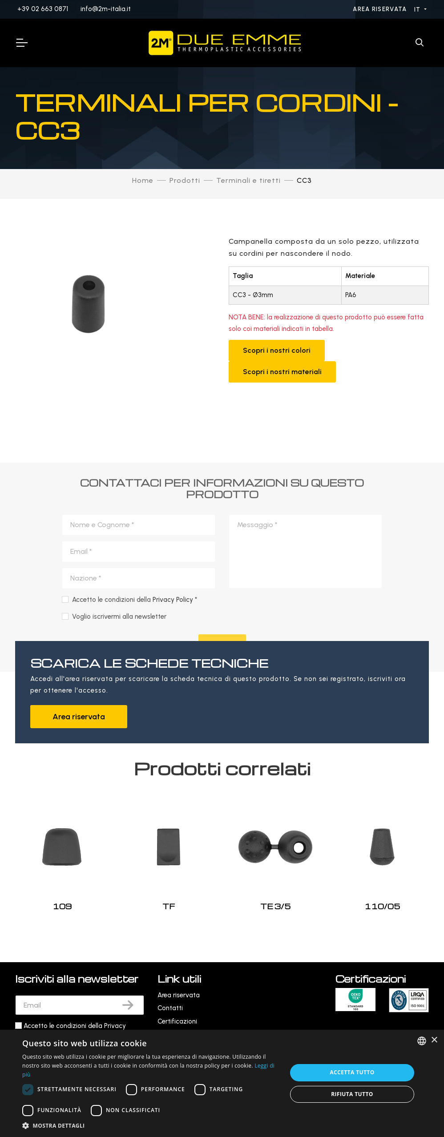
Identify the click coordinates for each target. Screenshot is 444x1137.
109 (62, 906)
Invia (222, 795)
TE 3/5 (275, 906)
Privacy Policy (173, 749)
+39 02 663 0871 (42, 9)
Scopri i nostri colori (277, 350)
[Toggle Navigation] (21, 42)
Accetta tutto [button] (352, 1072)
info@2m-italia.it (106, 9)
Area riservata (381, 9)
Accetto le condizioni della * (134, 749)
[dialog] (222, 1083)
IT (418, 9)
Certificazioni (177, 1021)
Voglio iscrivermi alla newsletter (119, 766)
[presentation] (306, 761)
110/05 (382, 906)
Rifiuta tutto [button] (352, 1094)
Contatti (170, 1008)
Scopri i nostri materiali (282, 371)
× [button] (434, 1040)
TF (168, 906)
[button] (150, 1125)
